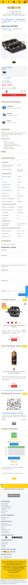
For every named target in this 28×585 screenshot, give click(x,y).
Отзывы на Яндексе (5, 532)
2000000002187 (20, 390)
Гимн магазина (4, 531)
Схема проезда (4, 505)
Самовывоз (3, 509)
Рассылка (3, 546)
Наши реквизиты (5, 503)
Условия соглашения (6, 508)
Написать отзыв (14, 444)
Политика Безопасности (6, 506)
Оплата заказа (4, 511)
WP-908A (13, 390)
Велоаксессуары (21, 19)
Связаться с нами (5, 517)
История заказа (4, 543)
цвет (4, 68)
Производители (4, 523)
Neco (16, 21)
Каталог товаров (9, 19)
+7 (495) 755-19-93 (15, 13)
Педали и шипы (7, 21)
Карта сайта (3, 518)
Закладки (3, 545)
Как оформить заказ (5, 529)
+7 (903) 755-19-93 (15, 11)
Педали (6, 390)
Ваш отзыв (4, 255)
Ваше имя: (4, 250)
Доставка (3, 512)
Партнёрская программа (6, 525)
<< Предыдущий (7, 77)
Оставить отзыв (22, 294)
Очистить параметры (7, 67)
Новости (3, 528)
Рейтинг (3, 291)
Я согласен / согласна (14, 575)
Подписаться (14, 495)
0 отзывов (10, 30)
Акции (2, 526)
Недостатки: (4, 280)
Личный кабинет (4, 542)
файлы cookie (14, 563)
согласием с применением (17, 567)
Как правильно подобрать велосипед (12, 413)
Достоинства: (4, 270)
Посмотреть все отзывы (14, 457)
